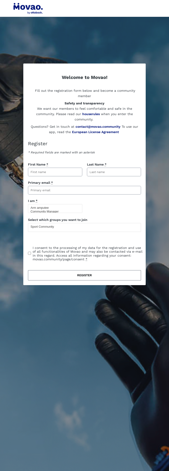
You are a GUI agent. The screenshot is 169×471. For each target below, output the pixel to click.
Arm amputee (53, 208)
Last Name (97, 164)
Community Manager (53, 211)
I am (33, 201)
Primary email (40, 182)
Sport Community (82, 227)
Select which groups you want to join (57, 220)
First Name (38, 164)
